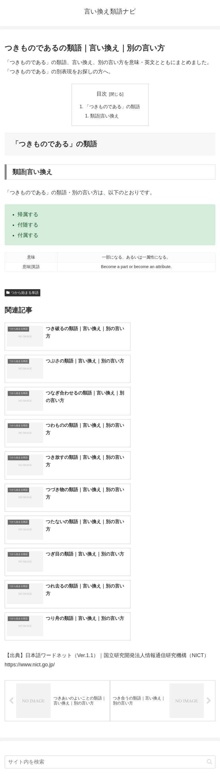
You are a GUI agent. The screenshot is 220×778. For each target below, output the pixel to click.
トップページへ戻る (56, 759)
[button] (209, 599)
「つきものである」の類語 (112, 106)
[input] (110, 599)
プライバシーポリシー (164, 759)
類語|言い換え (104, 116)
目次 (101, 94)
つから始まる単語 (22, 293)
